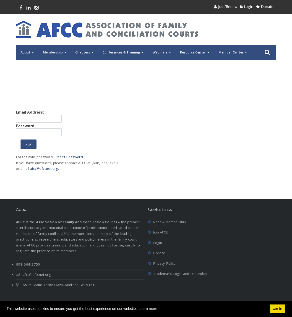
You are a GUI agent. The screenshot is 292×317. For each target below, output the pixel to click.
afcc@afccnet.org (44, 168)
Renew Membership (167, 222)
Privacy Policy (162, 263)
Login (248, 6)
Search (266, 52)
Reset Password (69, 157)
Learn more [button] (147, 309)
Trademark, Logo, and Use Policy (177, 273)
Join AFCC (158, 232)
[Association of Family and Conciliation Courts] (107, 29)
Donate (267, 6)
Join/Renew (227, 6)
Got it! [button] (277, 309)
